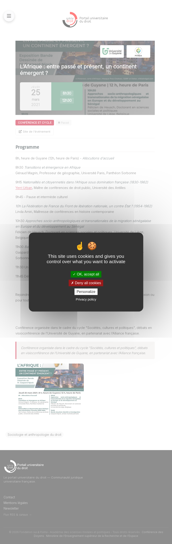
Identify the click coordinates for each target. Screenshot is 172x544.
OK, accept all (86, 274)
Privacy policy (86, 299)
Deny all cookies (86, 283)
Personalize (86, 292)
